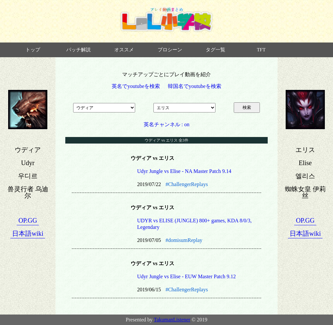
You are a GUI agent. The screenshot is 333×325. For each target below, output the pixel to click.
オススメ (124, 49)
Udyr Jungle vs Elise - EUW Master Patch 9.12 (186, 276)
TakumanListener (172, 319)
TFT (261, 49)
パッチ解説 (78, 49)
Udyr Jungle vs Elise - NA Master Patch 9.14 (184, 171)
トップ (32, 49)
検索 (247, 107)
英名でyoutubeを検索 (136, 86)
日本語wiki (27, 233)
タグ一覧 (215, 49)
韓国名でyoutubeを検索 (194, 86)
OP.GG (27, 220)
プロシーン (170, 49)
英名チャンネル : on (166, 124)
